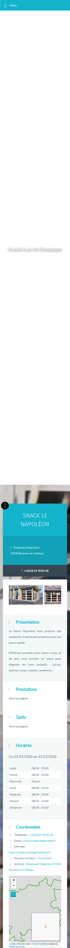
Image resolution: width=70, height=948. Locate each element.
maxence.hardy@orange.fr (39, 840)
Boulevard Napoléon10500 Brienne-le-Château (27, 550)
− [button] (14, 886)
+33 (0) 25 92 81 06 (35, 571)
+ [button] (14, 880)
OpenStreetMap (41, 944)
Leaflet (13, 944)
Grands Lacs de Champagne (35, 249)
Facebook (44, 858)
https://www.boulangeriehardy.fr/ (30, 852)
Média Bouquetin (17, 947)
